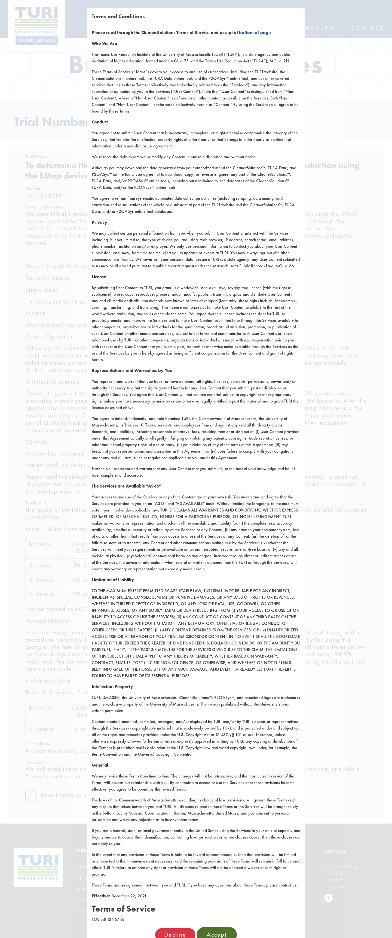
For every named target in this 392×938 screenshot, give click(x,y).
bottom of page (255, 32)
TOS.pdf (99, 919)
